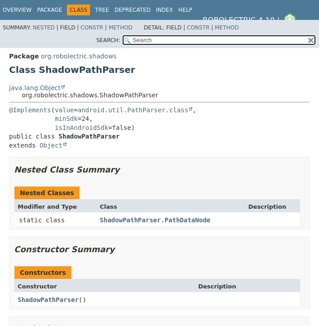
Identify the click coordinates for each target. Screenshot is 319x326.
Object (50, 145)
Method (121, 27)
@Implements (30, 110)
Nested (43, 27)
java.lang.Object (35, 87)
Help (185, 10)
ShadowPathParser (48, 299)
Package (49, 10)
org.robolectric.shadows (78, 56)
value (64, 110)
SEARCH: (108, 40)
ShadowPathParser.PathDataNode (155, 220)
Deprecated (132, 10)
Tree (102, 10)
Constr (92, 27)
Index (164, 10)
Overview (17, 10)
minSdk (66, 118)
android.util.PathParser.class (133, 110)
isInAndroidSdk (81, 127)
